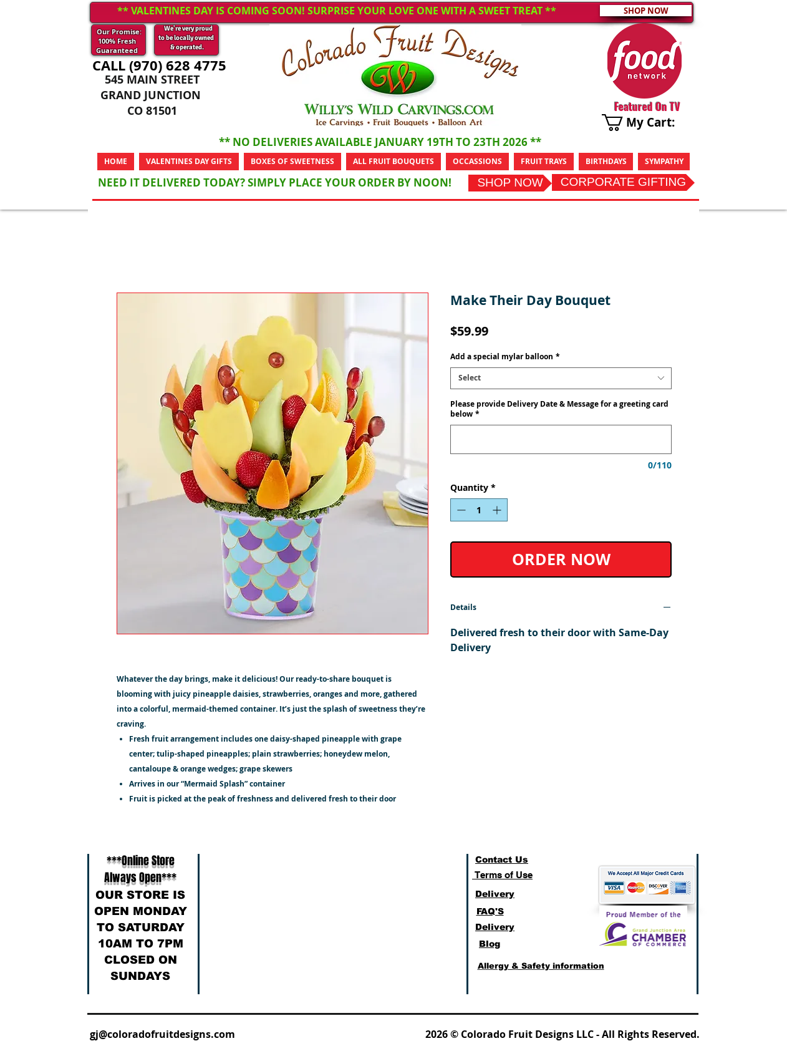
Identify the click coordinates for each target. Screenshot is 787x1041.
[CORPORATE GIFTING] (623, 182)
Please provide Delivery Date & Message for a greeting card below (559, 409)
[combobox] (561, 378)
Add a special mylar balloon (505, 357)
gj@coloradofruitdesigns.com (162, 1034)
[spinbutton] (479, 510)
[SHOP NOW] (510, 183)
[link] (647, 122)
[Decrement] (460, 510)
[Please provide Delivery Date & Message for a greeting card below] (561, 439)
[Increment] (498, 510)
